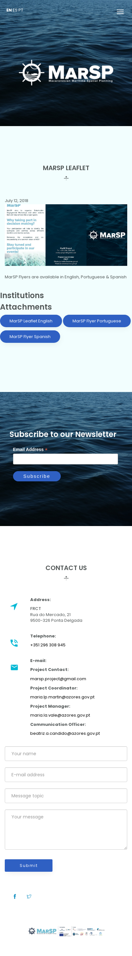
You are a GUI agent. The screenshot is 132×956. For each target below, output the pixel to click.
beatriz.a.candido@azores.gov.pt (65, 733)
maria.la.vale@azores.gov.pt (60, 715)
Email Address (30, 450)
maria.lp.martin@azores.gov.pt (62, 697)
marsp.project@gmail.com (58, 679)
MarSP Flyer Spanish (30, 337)
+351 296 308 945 (48, 645)
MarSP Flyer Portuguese (97, 321)
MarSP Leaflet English (31, 321)
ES (15, 10)
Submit (29, 865)
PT (20, 10)
